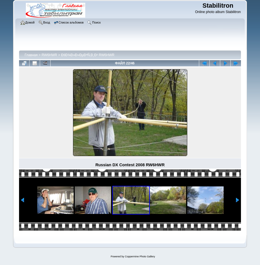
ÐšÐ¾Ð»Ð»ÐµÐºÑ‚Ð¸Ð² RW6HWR (88, 55)
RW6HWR (49, 55)
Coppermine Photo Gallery (140, 256)
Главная (31, 55)
